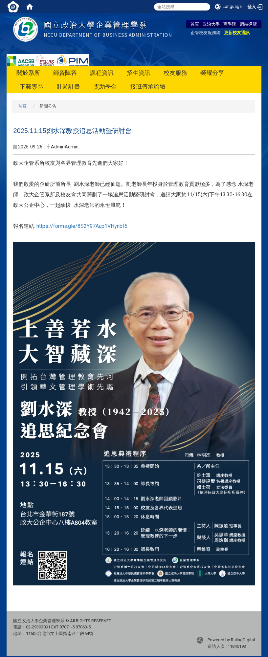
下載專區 (31, 86)
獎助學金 (105, 86)
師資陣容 (65, 72)
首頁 (194, 24)
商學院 (229, 24)
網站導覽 (248, 24)
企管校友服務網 (205, 32)
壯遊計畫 (68, 86)
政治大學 (211, 24)
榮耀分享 (212, 72)
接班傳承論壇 (148, 86)
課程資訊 (102, 72)
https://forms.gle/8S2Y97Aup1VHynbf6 (81, 226)
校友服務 (175, 72)
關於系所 (28, 72)
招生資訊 (138, 72)
